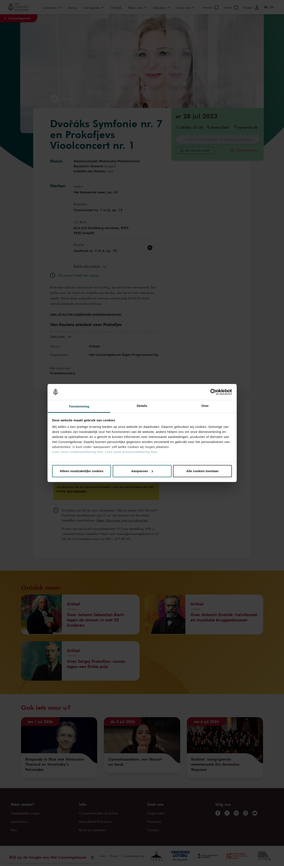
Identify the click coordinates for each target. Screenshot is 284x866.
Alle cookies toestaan (202, 471)
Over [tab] (205, 405)
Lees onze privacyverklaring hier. (131, 452)
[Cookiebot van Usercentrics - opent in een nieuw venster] (213, 392)
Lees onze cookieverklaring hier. (78, 452)
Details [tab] (142, 405)
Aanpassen (142, 471)
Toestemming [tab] (79, 406)
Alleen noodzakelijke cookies (81, 471)
